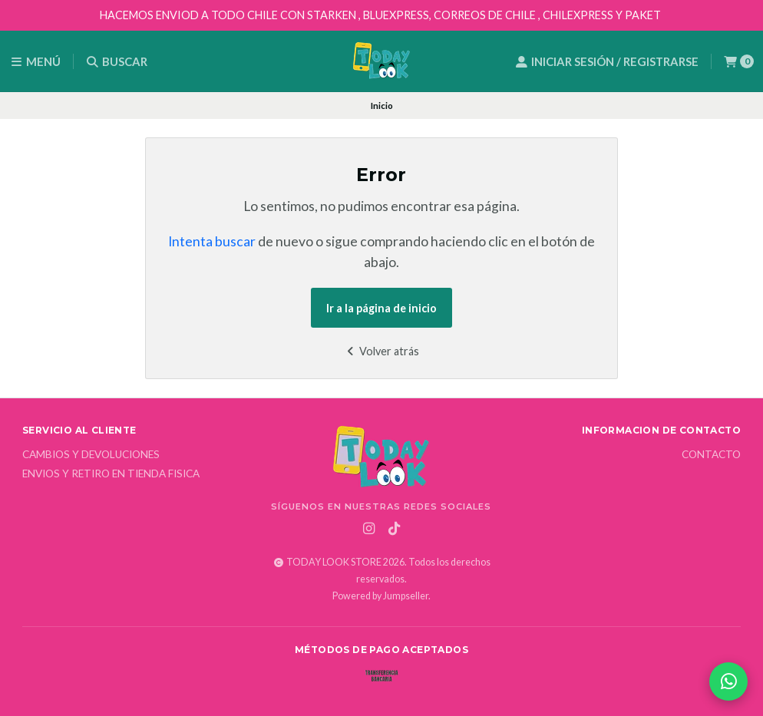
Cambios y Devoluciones (91, 455)
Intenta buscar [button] (212, 241)
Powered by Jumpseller (380, 596)
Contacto (711, 455)
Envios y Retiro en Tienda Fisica (111, 474)
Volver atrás (381, 351)
